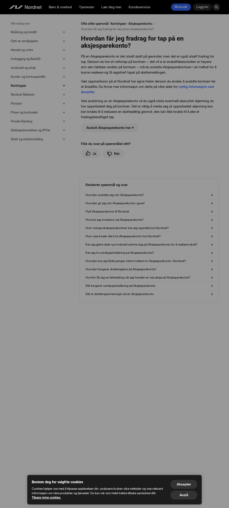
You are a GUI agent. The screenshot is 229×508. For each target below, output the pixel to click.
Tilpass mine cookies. (46, 498)
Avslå (184, 495)
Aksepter (184, 484)
